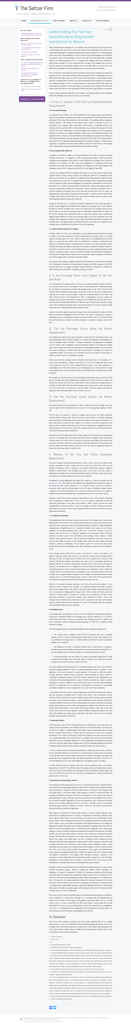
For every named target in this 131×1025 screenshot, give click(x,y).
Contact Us (86, 21)
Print (106, 30)
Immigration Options (40, 21)
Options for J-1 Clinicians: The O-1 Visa (31, 89)
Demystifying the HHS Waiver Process (30, 69)
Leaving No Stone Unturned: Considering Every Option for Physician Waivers (29, 74)
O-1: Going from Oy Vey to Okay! (31, 86)
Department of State (55, 483)
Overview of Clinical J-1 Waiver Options (30, 55)
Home (24, 21)
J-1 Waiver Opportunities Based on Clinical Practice (31, 48)
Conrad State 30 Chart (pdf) (29, 52)
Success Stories (102, 21)
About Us (73, 21)
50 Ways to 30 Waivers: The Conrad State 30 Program (31, 44)
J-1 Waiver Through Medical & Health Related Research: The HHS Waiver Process (32, 64)
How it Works (59, 21)
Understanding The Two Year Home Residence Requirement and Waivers (31, 34)
